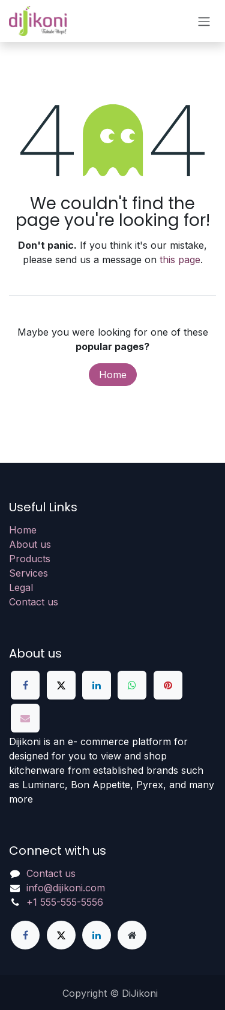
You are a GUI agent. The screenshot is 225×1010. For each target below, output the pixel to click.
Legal (21, 587)
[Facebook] (25, 685)
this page (180, 260)
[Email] (25, 718)
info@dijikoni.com (65, 888)
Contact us (33, 602)
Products (29, 559)
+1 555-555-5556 (64, 902)
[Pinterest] (168, 685)
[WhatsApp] (132, 685)
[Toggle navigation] (204, 21)
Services (28, 573)
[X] (61, 685)
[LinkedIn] (96, 685)
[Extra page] (132, 935)
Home (113, 375)
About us (30, 544)
